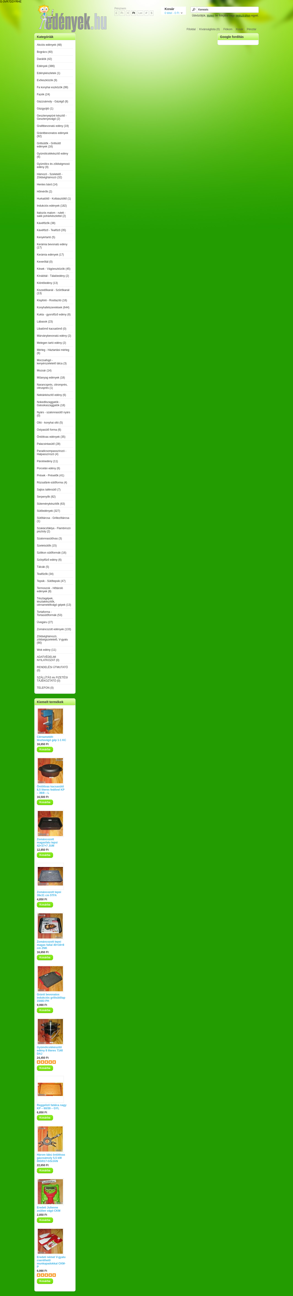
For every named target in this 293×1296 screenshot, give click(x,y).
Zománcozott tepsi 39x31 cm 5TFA (49, 894)
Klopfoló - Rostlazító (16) (52, 300)
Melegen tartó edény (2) (51, 342)
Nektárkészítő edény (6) (51, 395)
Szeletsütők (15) (47, 545)
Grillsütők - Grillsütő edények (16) (49, 145)
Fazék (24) (43, 94)
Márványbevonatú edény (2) (54, 335)
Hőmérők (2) (44, 191)
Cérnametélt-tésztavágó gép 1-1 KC (51, 738)
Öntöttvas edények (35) (51, 436)
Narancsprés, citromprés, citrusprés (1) (52, 386)
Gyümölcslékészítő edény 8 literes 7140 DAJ (50, 1050)
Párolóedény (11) (47, 461)
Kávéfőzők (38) (46, 223)
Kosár (239, 29)
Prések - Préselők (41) (50, 475)
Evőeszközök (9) (47, 80)
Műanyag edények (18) (51, 377)
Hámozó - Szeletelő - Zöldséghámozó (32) (49, 176)
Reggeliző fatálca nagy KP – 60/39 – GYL (51, 1107)
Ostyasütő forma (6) (49, 429)
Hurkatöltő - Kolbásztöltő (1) (54, 198)
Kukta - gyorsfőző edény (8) (54, 314)
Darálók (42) (44, 59)
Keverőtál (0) (45, 261)
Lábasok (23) (45, 321)
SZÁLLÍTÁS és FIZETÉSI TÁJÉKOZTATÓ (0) (52, 679)
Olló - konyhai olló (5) (50, 422)
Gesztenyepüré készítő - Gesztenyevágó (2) (52, 117)
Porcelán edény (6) (48, 468)
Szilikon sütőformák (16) (51, 552)
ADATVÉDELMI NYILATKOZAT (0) (48, 658)
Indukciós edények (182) (52, 205)
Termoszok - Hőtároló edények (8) (50, 590)
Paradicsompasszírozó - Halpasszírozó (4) (51, 452)
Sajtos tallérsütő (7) (48, 489)
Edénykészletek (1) (48, 73)
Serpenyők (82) (46, 496)
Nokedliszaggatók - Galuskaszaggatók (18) (51, 403)
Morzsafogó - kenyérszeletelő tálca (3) (52, 362)
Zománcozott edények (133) (54, 629)
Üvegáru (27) (45, 622)
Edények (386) (46, 66)
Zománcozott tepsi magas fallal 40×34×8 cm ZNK (50, 945)
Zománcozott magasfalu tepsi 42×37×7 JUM (47, 842)
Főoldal (191, 29)
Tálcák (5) (43, 566)
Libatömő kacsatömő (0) (51, 328)
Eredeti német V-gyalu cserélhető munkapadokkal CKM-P (51, 1262)
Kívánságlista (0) (209, 29)
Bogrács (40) (45, 51)
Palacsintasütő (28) (48, 443)
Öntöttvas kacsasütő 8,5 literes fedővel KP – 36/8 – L (51, 790)
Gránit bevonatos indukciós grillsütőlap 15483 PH (51, 998)
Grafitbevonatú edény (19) (53, 126)
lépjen (210, 15)
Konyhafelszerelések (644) (53, 307)
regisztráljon (243, 15)
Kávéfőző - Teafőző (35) (51, 230)
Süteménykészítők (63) (51, 503)
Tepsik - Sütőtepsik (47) (51, 581)
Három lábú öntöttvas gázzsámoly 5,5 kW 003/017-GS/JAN (51, 1158)
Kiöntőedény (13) (47, 283)
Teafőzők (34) (45, 574)
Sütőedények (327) (48, 510)
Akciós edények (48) (49, 44)
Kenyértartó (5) (46, 237)
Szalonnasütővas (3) (49, 538)
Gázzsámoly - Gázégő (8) (52, 101)
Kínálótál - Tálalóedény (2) (53, 275)
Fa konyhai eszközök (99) (52, 87)
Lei (140, 13)
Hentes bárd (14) (47, 184)
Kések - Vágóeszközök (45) (54, 268)
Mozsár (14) (44, 370)
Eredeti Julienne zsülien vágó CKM (48, 1209)
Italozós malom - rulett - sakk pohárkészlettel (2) (51, 214)
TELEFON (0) (45, 687)
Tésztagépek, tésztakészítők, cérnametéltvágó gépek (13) (54, 601)
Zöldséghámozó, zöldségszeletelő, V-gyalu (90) (52, 639)
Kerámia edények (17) (50, 254)
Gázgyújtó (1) (45, 108)
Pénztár (251, 29)
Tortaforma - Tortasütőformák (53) (49, 613)
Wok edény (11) (46, 649)
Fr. (122, 13)
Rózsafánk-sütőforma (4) (52, 482)
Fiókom (227, 29)
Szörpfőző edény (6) (49, 559)
